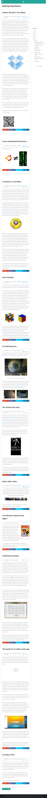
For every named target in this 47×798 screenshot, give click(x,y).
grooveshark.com (12, 696)
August (35, 40)
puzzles (4, 282)
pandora (7, 654)
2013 (34, 35)
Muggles (20, 470)
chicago (22, 350)
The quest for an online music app (15, 649)
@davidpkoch (12, 378)
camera (21, 485)
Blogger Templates (22, 796)
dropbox (26, 16)
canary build (25, 185)
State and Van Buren (20, 386)
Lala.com (20, 657)
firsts (23, 411)
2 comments (26, 17)
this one (12, 506)
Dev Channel (10, 213)
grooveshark (22, 653)
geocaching (7, 355)
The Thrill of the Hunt (11, 407)
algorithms (21, 281)
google (7, 186)
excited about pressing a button (9, 639)
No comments (26, 146)
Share (4, 129)
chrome (4, 186)
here (8, 268)
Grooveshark (7, 742)
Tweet (18, 129)
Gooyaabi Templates (33, 796)
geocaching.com (5, 422)
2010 (34, 39)
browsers (21, 185)
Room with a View (9, 481)
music (4, 654)
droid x (21, 411)
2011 (34, 37)
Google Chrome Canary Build (14, 204)
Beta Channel (21, 210)
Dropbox (22, 35)
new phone (21, 433)
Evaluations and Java (10, 556)
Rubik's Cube (8, 282)
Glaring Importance (11, 6)
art (20, 350)
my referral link (21, 105)
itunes (25, 653)
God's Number (8, 277)
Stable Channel (8, 209)
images (27, 485)
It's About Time (8, 755)
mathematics (26, 281)
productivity (5, 17)
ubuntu (25, 145)
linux (23, 145)
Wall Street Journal (12, 526)
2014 (34, 34)
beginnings (21, 758)
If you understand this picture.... (15, 141)
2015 (34, 32)
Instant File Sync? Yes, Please (13, 12)
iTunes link (6, 83)
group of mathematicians (10, 330)
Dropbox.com (4, 44)
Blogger (40, 66)
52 (7, 329)
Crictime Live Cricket (39, 796)
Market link (27, 82)
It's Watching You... (9, 346)
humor (21, 145)
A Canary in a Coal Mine (11, 181)
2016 (34, 30)
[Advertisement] (16, 135)
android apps (22, 16)
